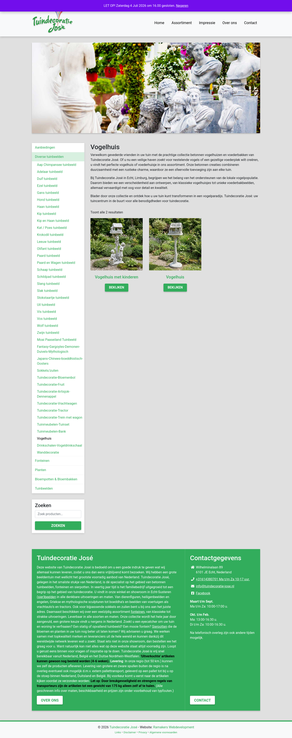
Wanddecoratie (48, 452)
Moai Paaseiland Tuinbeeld (56, 340)
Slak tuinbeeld (47, 291)
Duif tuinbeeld (47, 179)
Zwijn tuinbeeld (48, 333)
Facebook (203, 593)
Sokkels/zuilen (47, 370)
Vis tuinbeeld (46, 312)
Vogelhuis (44, 438)
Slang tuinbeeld (48, 284)
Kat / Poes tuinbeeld (52, 228)
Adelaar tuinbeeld (50, 172)
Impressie (207, 23)
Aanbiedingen (45, 147)
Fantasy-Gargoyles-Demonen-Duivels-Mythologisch (58, 349)
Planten (40, 470)
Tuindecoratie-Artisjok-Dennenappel (53, 394)
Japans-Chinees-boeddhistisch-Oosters (60, 361)
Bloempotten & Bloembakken (56, 479)
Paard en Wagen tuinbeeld (56, 263)
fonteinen (138, 612)
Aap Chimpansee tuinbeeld (56, 165)
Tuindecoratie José (123, 727)
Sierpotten (159, 627)
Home (159, 23)
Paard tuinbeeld (48, 256)
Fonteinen (42, 461)
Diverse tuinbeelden (49, 157)
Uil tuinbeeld (46, 305)
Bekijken (116, 287)
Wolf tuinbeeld (47, 326)
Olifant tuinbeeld (49, 249)
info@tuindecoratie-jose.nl (215, 586)
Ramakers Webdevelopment (173, 727)
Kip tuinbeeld (46, 214)
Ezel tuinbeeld (47, 186)
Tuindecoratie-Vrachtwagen (57, 403)
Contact (250, 23)
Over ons (229, 23)
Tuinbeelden (44, 488)
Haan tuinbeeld (48, 207)
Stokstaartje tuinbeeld (53, 298)
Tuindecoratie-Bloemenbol (56, 377)
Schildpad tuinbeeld (51, 277)
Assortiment (181, 23)
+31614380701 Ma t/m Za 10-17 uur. (223, 579)
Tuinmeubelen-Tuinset (53, 424)
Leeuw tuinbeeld (49, 242)
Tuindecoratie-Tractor (52, 410)
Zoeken (58, 525)
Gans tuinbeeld (48, 193)
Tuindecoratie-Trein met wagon (59, 417)
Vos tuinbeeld (47, 319)
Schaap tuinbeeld (49, 270)
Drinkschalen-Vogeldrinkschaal (59, 445)
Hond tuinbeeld (48, 200)
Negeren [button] (182, 6)
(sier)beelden (46, 597)
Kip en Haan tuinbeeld (53, 221)
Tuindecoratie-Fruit (50, 384)
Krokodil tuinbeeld (50, 235)
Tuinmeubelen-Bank (51, 431)
